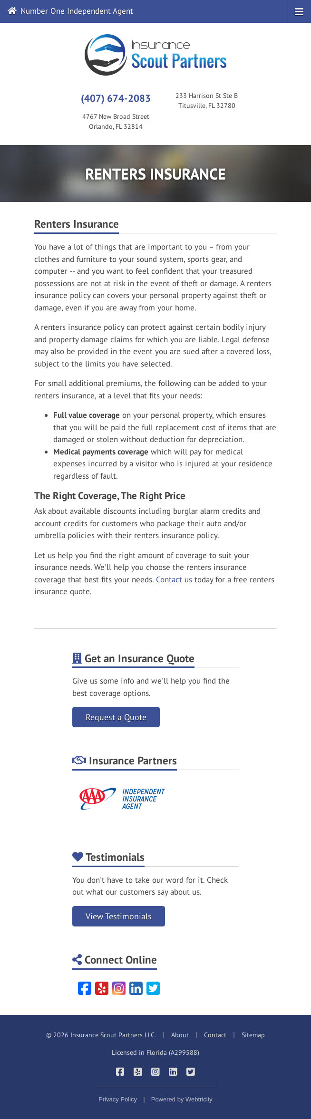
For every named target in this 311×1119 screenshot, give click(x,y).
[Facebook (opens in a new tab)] (84, 988)
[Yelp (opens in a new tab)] (101, 988)
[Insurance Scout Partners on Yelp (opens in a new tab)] (138, 1071)
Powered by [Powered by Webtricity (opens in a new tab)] (182, 1099)
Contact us (174, 579)
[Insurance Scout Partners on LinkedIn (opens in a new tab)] (173, 1071)
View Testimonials (119, 916)
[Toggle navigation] (299, 11)
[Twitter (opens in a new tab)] (153, 988)
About (180, 1035)
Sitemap (253, 1035)
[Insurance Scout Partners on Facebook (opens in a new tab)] (120, 1071)
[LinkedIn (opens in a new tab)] (136, 988)
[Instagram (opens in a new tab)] (119, 988)
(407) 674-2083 (116, 98)
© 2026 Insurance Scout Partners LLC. (101, 1035)
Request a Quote (116, 717)
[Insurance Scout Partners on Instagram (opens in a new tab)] (156, 1071)
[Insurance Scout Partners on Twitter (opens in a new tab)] (191, 1071)
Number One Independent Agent (70, 11)
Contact (215, 1035)
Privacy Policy (117, 1099)
